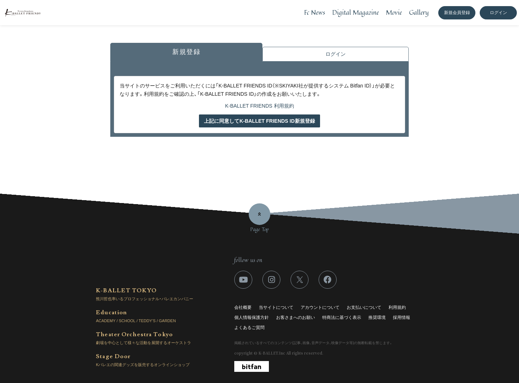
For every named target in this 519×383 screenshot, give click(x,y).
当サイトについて (276, 307)
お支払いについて (364, 307)
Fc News (314, 12)
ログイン (498, 12)
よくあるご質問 (249, 327)
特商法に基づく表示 (341, 317)
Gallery (419, 12)
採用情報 (401, 317)
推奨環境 (377, 317)
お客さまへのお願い (295, 317)
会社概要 (243, 307)
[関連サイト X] (299, 280)
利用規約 (397, 307)
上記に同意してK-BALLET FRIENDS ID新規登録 (259, 121)
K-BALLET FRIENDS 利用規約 (259, 106)
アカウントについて (320, 307)
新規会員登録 (457, 12)
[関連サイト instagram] (271, 280)
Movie (394, 12)
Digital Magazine (355, 12)
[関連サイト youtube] (243, 280)
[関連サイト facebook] (328, 280)
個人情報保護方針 (251, 317)
